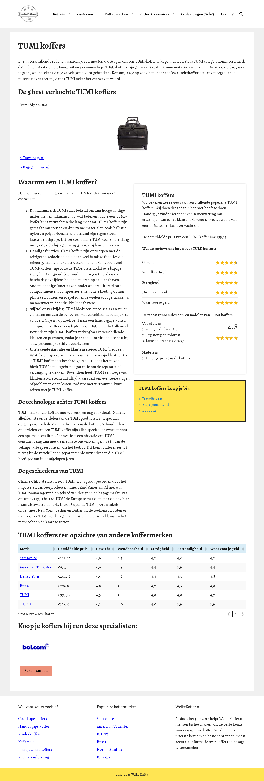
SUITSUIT (28, 604)
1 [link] (236, 614)
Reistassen (89, 14)
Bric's (24, 585)
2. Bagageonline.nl (154, 404)
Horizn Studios (109, 749)
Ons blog (226, 14)
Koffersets (26, 741)
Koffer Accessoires (158, 14)
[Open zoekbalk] (241, 14)
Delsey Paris (29, 576)
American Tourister (35, 567)
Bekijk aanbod (36, 670)
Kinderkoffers (29, 734)
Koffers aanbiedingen (35, 757)
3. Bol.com (147, 410)
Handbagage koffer (33, 726)
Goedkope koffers (32, 718)
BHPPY (103, 734)
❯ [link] (242, 614)
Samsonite (28, 558)
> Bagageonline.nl (34, 167)
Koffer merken (120, 14)
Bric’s (101, 741)
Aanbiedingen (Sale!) (197, 14)
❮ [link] (228, 614)
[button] (53, 548)
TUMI (24, 595)
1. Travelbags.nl (151, 398)
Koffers (63, 14)
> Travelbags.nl (32, 158)
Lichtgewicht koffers (35, 749)
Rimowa (103, 757)
